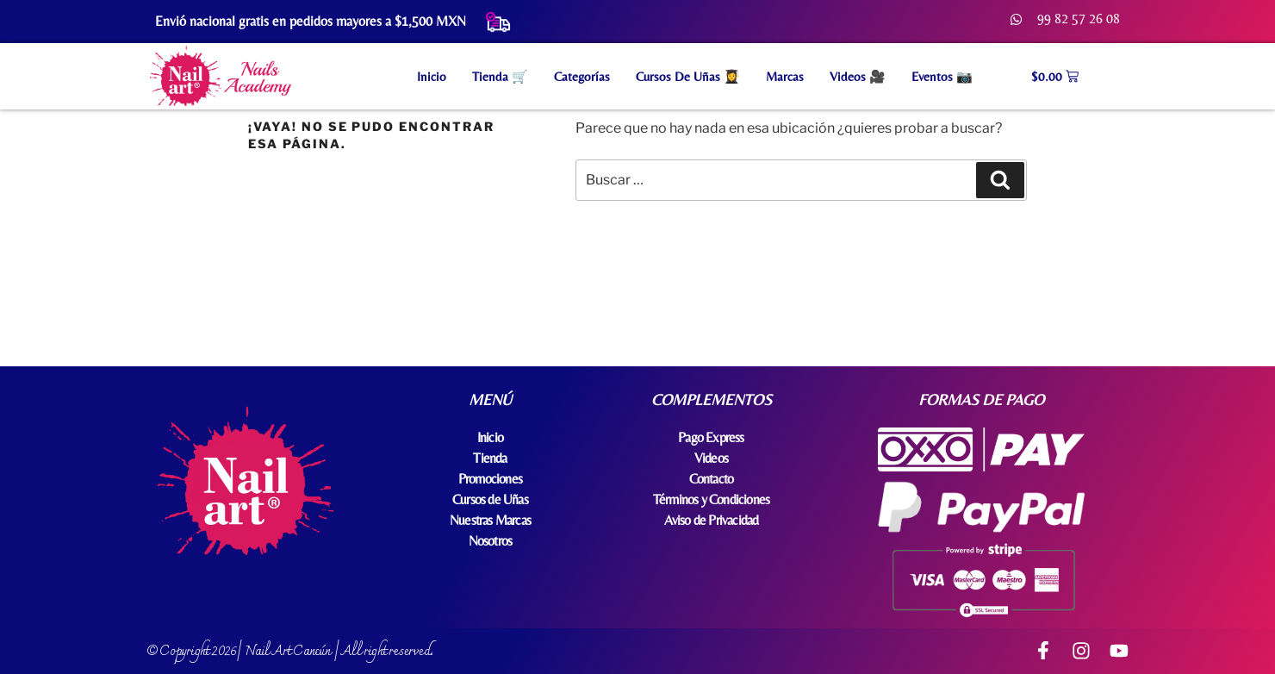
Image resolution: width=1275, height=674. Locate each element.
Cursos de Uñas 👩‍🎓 (688, 76)
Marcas (785, 76)
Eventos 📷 (942, 76)
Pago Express (710, 437)
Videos (711, 458)
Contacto (711, 479)
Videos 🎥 (858, 76)
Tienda (490, 458)
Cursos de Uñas (490, 499)
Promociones (490, 479)
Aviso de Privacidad (711, 520)
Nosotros (491, 541)
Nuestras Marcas (490, 520)
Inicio (431, 76)
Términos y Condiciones (711, 499)
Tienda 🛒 (500, 76)
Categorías (582, 76)
